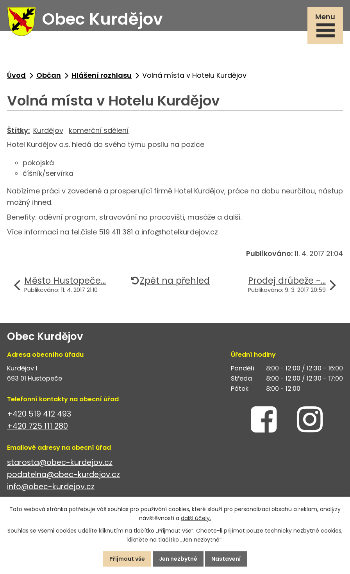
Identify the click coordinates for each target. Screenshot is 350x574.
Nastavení (226, 559)
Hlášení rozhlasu (101, 75)
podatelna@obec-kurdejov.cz (63, 474)
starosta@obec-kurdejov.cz (59, 462)
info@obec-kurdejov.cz (51, 486)
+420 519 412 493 (39, 414)
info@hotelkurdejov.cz (179, 232)
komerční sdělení (99, 130)
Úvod (16, 75)
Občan (48, 75)
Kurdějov (48, 130)
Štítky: (18, 130)
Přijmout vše (127, 559)
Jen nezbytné (178, 559)
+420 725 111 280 (37, 426)
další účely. (196, 518)
